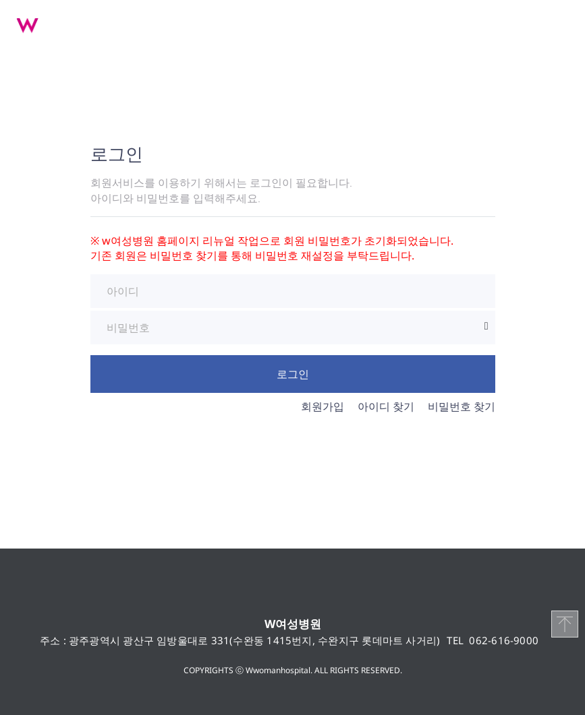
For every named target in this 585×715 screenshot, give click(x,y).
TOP (565, 624)
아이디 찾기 (386, 406)
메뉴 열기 (558, 23)
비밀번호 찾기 (461, 406)
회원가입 (322, 406)
